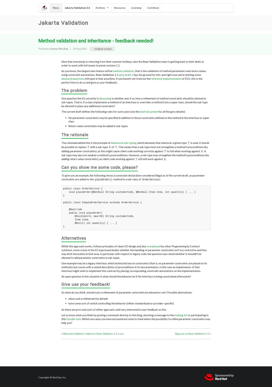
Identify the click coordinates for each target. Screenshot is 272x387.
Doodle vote (73, 317)
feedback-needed (102, 49)
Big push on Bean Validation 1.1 (192, 331)
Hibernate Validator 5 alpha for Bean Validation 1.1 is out (93, 331)
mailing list (181, 313)
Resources (120, 7)
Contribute (153, 7)
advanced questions (72, 78)
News (56, 7)
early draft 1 (126, 74)
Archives (102, 7)
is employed (154, 244)
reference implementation (166, 78)
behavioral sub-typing (123, 142)
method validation (123, 71)
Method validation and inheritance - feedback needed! (95, 41)
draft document (149, 111)
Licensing (136, 7)
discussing (105, 98)
